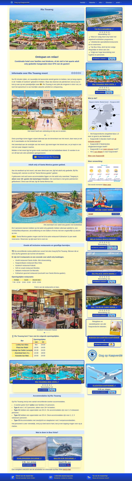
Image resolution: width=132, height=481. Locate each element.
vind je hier (67, 469)
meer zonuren (108, 149)
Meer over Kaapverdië (96, 156)
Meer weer (107, 185)
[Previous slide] (15, 112)
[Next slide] (78, 112)
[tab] (44, 135)
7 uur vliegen (98, 152)
